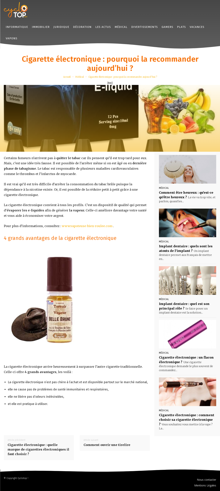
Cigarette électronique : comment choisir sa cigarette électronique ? (186, 419)
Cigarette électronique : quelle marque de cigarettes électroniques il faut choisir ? (38, 449)
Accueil (67, 76)
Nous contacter (206, 479)
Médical (79, 76)
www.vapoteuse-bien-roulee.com (87, 226)
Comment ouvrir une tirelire (107, 445)
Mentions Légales (205, 485)
